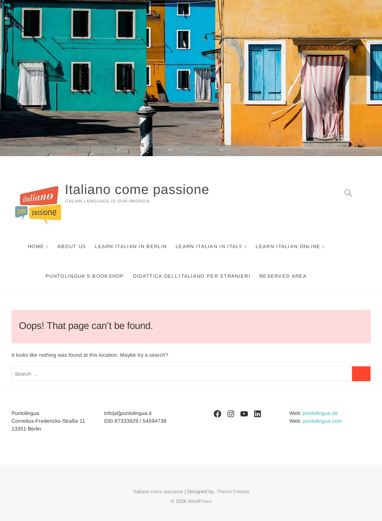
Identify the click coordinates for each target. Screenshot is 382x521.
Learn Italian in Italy (209, 246)
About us (71, 246)
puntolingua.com (322, 421)
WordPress (200, 501)
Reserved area (283, 276)
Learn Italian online (288, 246)
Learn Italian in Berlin (131, 246)
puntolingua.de (320, 413)
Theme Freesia (233, 491)
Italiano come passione (137, 189)
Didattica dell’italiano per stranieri (191, 276)
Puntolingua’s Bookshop (85, 276)
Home (36, 246)
